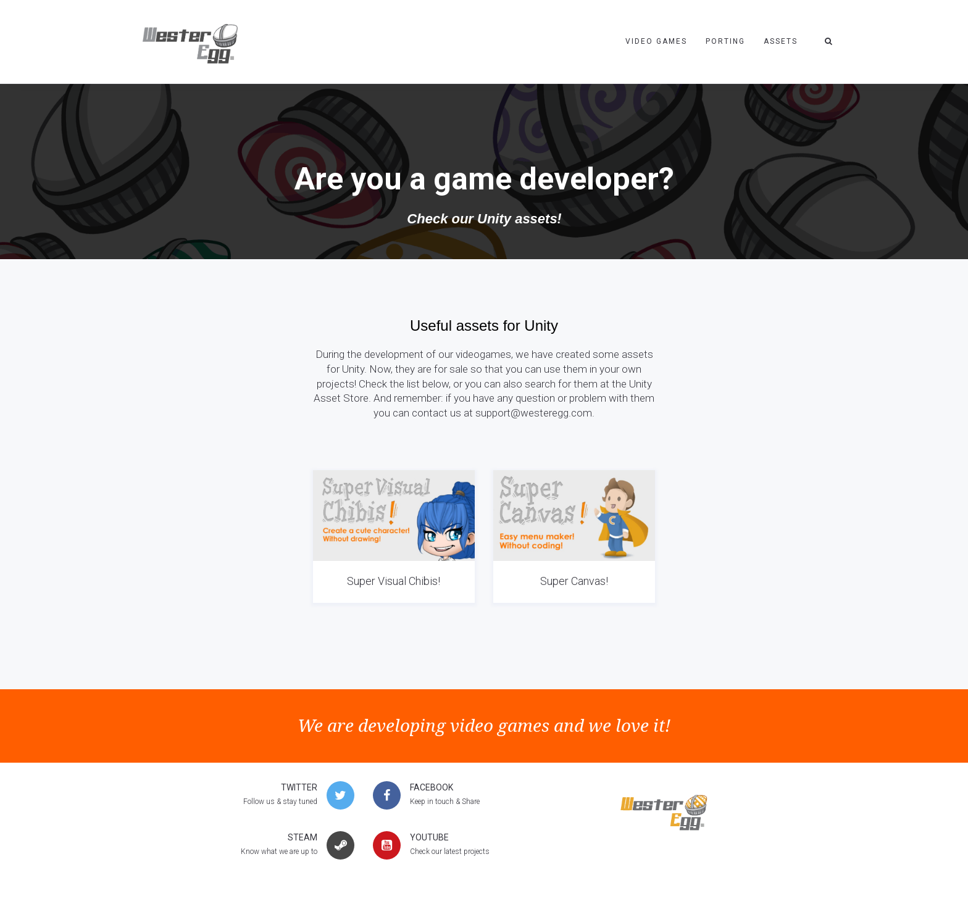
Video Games (656, 41)
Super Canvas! (574, 580)
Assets (781, 41)
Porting (725, 41)
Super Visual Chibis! (393, 580)
